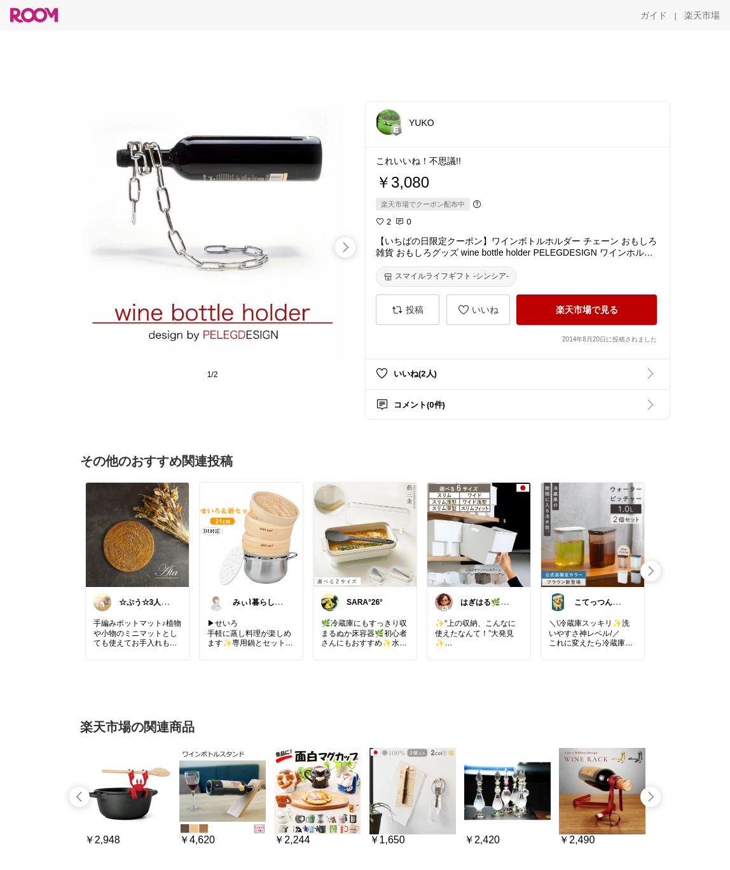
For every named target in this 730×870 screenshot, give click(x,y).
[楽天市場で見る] (586, 309)
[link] (137, 534)
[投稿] (407, 309)
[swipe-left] (79, 797)
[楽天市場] (702, 15)
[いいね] (478, 309)
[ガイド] (653, 15)
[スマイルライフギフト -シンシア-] (446, 276)
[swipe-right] (345, 247)
